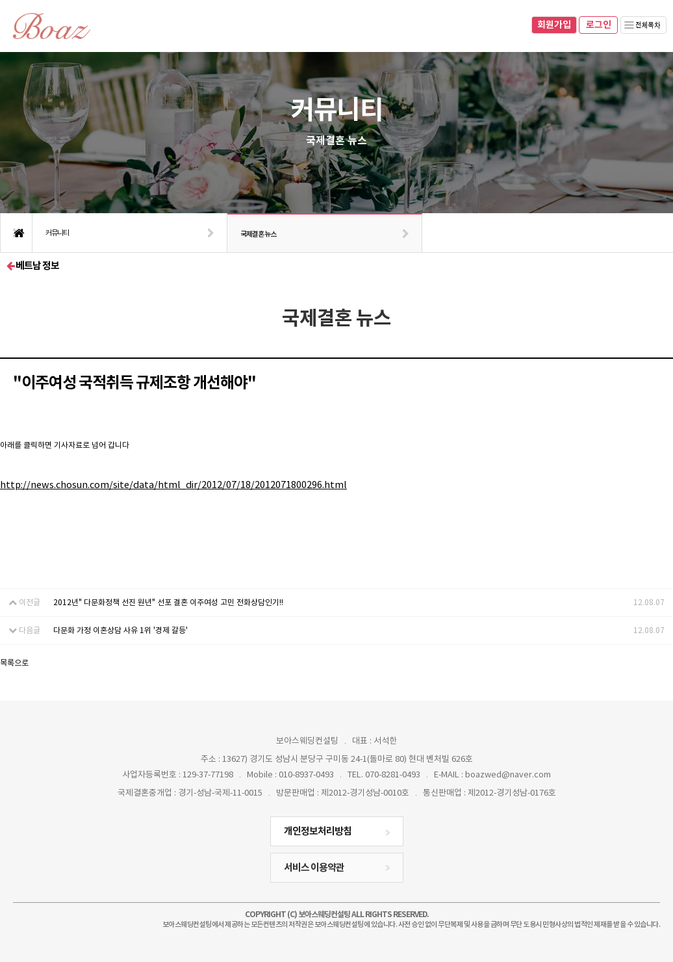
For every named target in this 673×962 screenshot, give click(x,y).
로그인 (598, 25)
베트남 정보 (32, 265)
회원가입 (554, 25)
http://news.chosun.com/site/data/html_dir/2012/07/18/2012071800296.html (173, 485)
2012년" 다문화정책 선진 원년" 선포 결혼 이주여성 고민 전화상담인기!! (168, 602)
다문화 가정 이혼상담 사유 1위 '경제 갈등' (120, 630)
